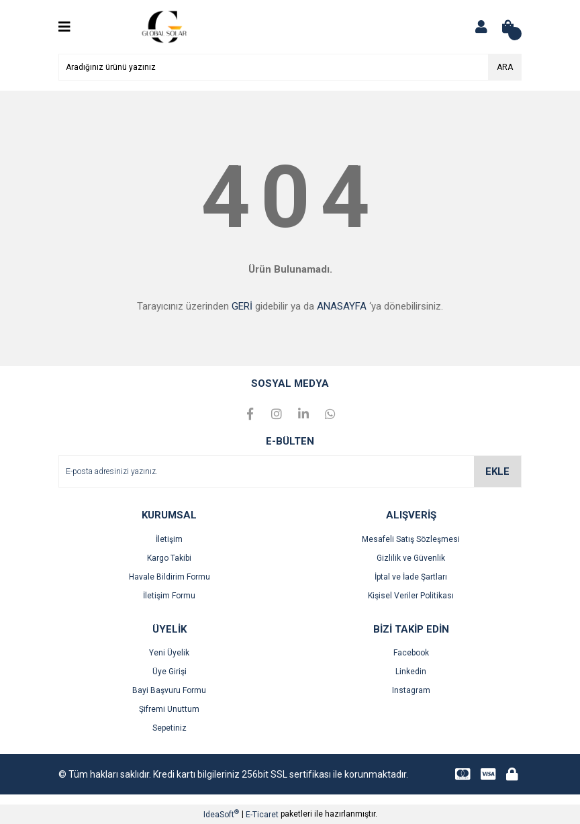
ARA (505, 67)
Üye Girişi (169, 671)
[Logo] (166, 26)
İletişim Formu (169, 595)
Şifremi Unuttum (169, 709)
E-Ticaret (262, 814)
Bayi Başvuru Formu (169, 690)
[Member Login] (481, 26)
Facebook (411, 652)
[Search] (290, 67)
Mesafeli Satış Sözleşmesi (411, 539)
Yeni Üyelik (169, 652)
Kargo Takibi (169, 558)
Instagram (411, 690)
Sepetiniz (169, 728)
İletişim (169, 539)
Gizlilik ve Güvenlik (411, 558)
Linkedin (410, 671)
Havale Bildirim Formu (169, 577)
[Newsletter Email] (290, 471)
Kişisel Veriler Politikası (411, 595)
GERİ (242, 306)
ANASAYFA (342, 306)
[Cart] (508, 26)
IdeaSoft (221, 814)
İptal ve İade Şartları (411, 577)
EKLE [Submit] (497, 471)
